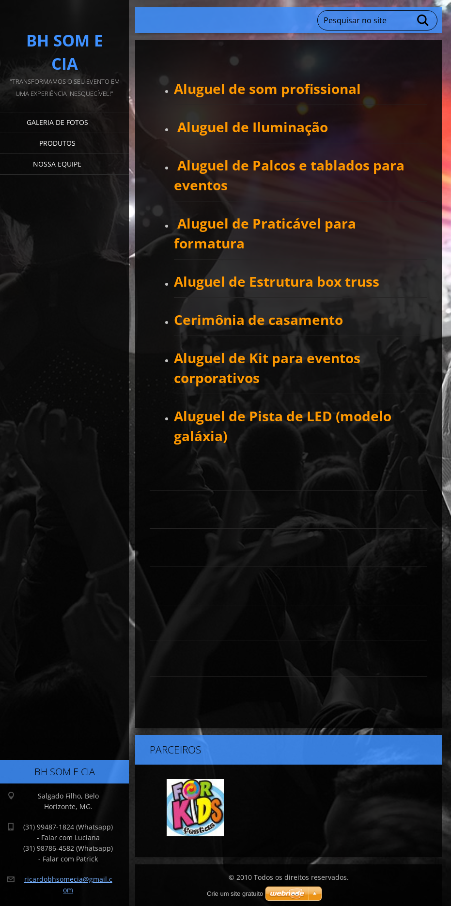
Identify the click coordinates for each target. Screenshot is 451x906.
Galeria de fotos (57, 122)
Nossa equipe (57, 164)
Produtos (57, 143)
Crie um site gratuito (235, 893)
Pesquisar (423, 20)
